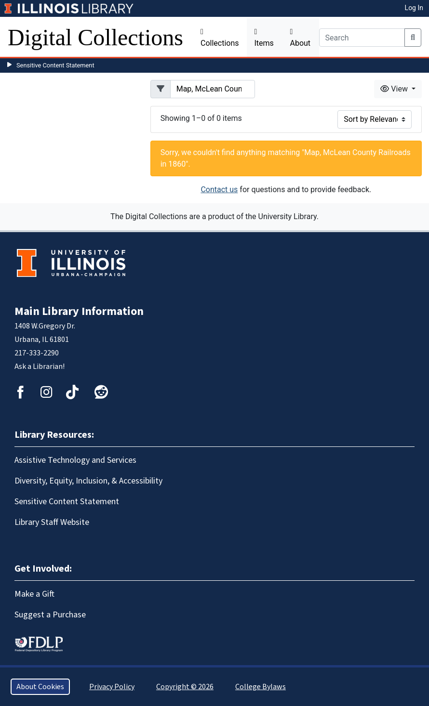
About (300, 38)
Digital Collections (95, 37)
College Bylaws (260, 686)
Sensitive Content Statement (55, 65)
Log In (414, 8)
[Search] (362, 37)
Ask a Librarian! (39, 366)
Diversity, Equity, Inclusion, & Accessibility (88, 481)
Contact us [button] (219, 189)
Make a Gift (34, 594)
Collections (220, 38)
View (395, 88)
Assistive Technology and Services (75, 460)
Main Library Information (79, 311)
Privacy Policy (111, 686)
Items (264, 38)
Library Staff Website (51, 522)
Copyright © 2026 (185, 686)
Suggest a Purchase (50, 615)
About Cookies (40, 686)
